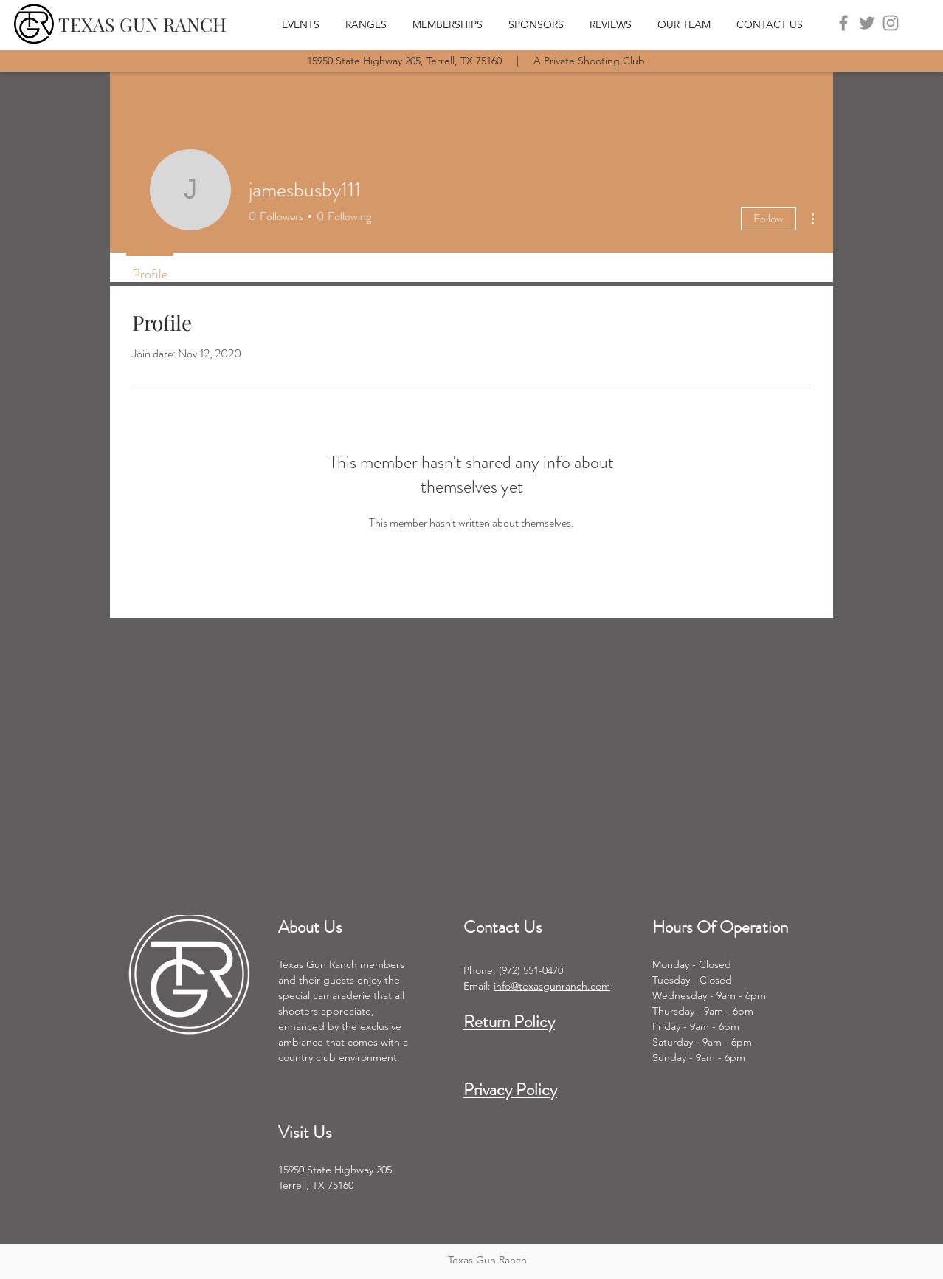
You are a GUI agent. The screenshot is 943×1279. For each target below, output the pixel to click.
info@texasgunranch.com (552, 985)
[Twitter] (867, 23)
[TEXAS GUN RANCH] (142, 24)
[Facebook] (843, 23)
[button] (371, 24)
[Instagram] (890, 23)
